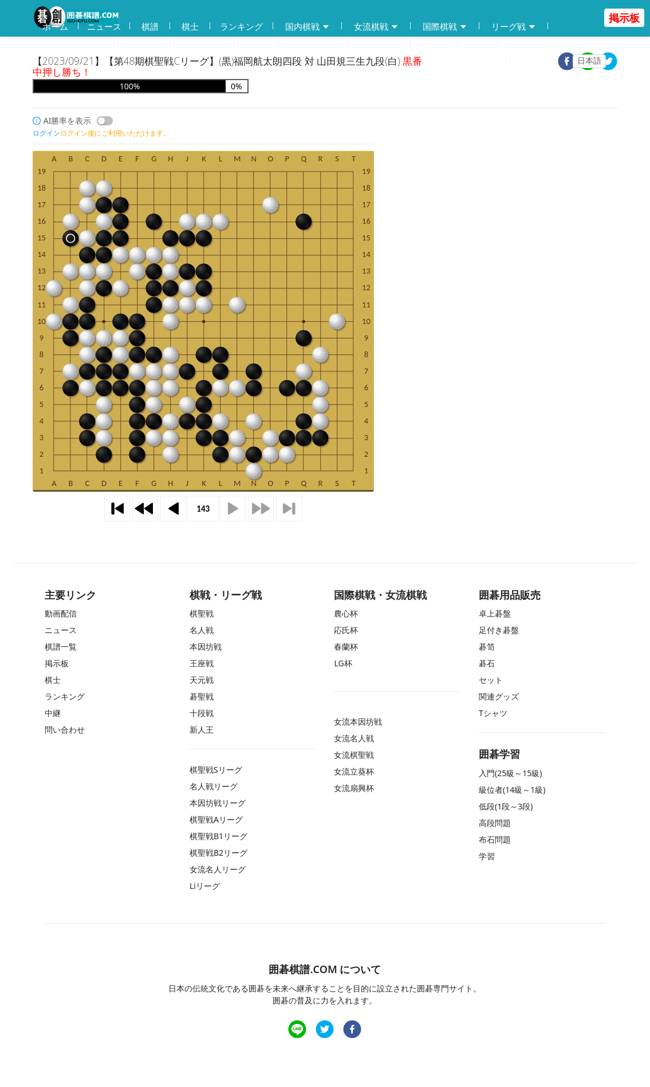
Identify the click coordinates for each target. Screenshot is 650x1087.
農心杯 (346, 613)
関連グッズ (499, 696)
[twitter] (608, 62)
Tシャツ (493, 712)
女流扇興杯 (354, 787)
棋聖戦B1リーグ (218, 836)
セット (491, 679)
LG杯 (343, 663)
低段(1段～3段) (506, 806)
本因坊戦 (206, 646)
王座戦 (202, 663)
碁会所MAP (204, 43)
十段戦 (202, 712)
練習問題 (313, 44)
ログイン (542, 60)
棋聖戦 (202, 613)
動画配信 (144, 43)
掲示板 (433, 43)
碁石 (487, 663)
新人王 (202, 729)
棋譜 (150, 26)
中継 (476, 43)
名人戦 (202, 629)
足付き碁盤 (499, 629)
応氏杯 (346, 629)
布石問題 (495, 839)
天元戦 (202, 679)
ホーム (55, 26)
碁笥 (487, 646)
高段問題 (495, 822)
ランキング (241, 26)
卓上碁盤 (495, 613)
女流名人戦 (354, 738)
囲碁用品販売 (76, 44)
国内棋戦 (307, 26)
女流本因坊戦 (358, 721)
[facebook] (352, 1030)
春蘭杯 (346, 646)
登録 (495, 60)
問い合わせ (378, 43)
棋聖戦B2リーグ (218, 852)
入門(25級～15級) (510, 773)
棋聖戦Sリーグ (216, 769)
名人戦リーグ (214, 786)
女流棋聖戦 (354, 754)
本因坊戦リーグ (218, 802)
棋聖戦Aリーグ (216, 819)
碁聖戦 (202, 696)
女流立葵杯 (354, 771)
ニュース (104, 26)
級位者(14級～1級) (512, 789)
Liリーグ (205, 885)
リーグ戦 (513, 26)
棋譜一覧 (61, 646)
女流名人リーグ (218, 869)
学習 (258, 43)
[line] (297, 1030)
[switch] (105, 120)
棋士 (190, 26)
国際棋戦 (445, 26)
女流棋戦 (376, 26)
